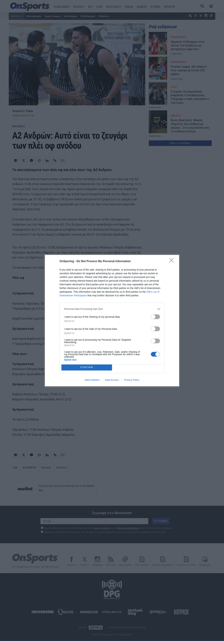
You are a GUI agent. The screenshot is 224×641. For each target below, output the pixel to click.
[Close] (172, 261)
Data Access (112, 380)
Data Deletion (92, 380)
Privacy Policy (131, 380)
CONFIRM (86, 367)
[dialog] (112, 321)
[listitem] (112, 309)
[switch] (155, 316)
